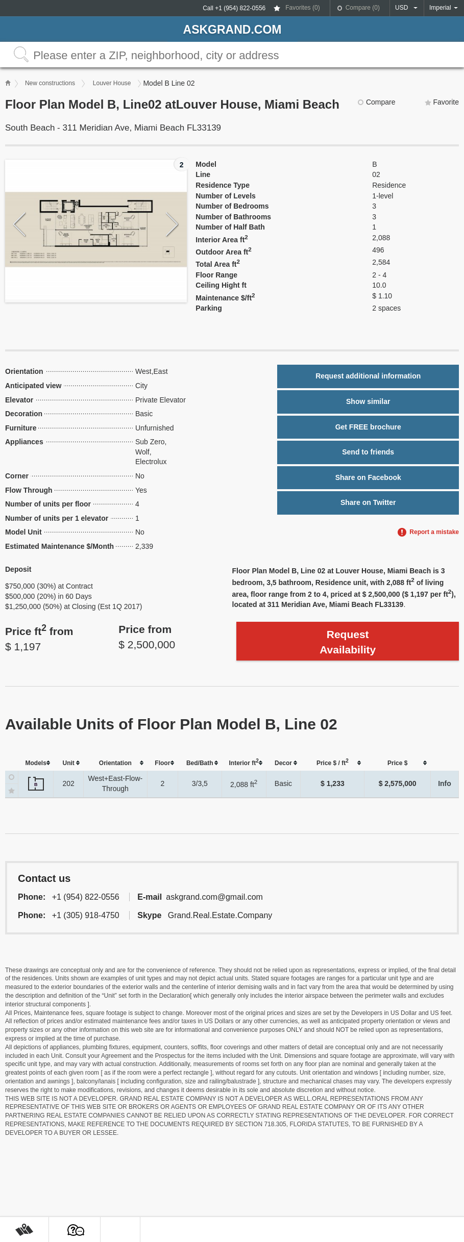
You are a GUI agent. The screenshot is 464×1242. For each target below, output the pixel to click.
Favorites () (302, 7)
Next (172, 225)
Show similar (368, 401)
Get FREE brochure (368, 427)
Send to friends (368, 452)
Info (444, 783)
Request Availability (348, 641)
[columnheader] (36, 763)
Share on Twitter (368, 502)
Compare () (363, 7)
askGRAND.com (232, 29)
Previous (20, 225)
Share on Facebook (368, 477)
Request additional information (368, 376)
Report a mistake (434, 532)
